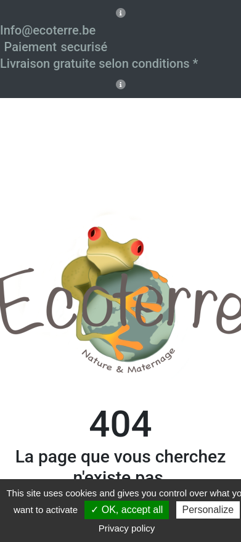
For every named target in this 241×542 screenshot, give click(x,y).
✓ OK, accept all (127, 509)
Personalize (208, 509)
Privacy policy (127, 528)
